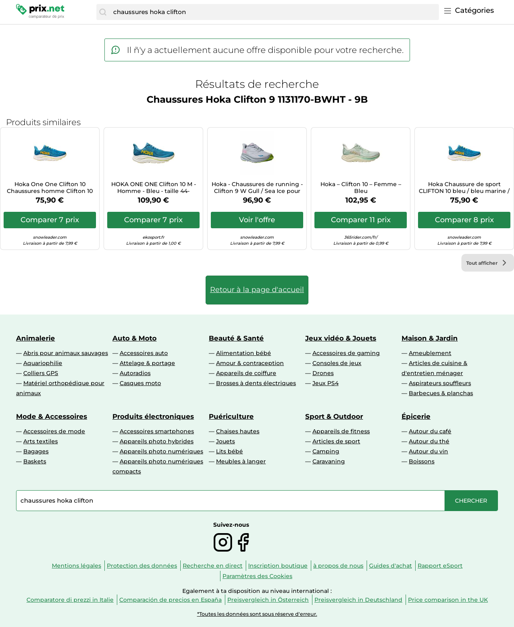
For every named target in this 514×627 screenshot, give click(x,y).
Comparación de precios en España (170, 599)
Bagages (36, 451)
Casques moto (140, 383)
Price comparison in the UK (448, 599)
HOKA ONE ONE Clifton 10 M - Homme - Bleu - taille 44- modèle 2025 (153, 188)
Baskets (34, 461)
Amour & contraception (250, 363)
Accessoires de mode (54, 431)
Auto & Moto (134, 338)
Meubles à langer (241, 461)
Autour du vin (428, 451)
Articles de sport (336, 441)
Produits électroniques (153, 416)
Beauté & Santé (236, 338)
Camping (325, 451)
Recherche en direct (213, 565)
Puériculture (231, 416)
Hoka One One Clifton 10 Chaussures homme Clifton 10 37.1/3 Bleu (50, 188)
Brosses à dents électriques (256, 383)
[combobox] (274, 12)
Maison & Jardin (430, 338)
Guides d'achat (390, 565)
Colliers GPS (40, 373)
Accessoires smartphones (157, 431)
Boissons (421, 461)
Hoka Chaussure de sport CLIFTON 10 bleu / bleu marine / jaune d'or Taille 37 (464, 188)
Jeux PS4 (325, 383)
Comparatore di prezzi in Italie (70, 599)
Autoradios (135, 373)
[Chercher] (102, 12)
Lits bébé (229, 451)
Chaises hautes (237, 431)
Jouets (225, 441)
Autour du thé (429, 441)
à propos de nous (338, 565)
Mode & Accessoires (51, 416)
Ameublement (430, 353)
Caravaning (328, 461)
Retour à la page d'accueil (257, 289)
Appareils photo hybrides (157, 441)
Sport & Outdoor (334, 416)
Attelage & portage (147, 363)
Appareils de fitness (341, 431)
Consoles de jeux (336, 363)
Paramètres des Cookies (257, 576)
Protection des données (142, 565)
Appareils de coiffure (246, 373)
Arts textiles (40, 441)
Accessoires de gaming (346, 353)
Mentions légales (76, 565)
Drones (323, 373)
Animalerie (35, 338)
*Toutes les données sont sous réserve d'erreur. (257, 614)
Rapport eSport (440, 565)
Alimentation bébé (243, 353)
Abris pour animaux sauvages (65, 353)
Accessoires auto (144, 353)
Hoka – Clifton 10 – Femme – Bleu (360, 188)
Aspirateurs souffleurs (440, 383)
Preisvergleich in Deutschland (358, 599)
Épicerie (416, 416)
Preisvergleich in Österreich (268, 599)
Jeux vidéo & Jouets (340, 338)
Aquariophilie (42, 363)
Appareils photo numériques (161, 451)
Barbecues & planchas (441, 393)
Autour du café (430, 431)
